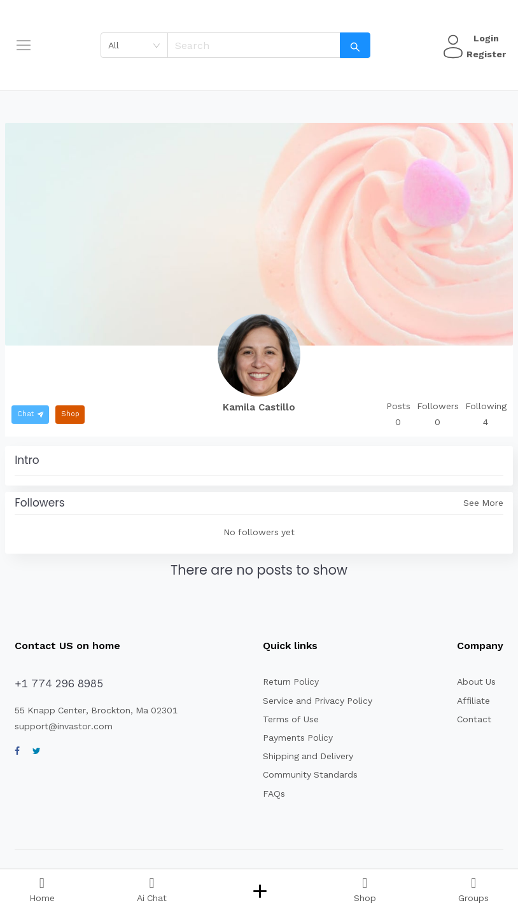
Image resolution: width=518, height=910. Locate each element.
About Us (475, 681)
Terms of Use (285, 719)
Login (484, 38)
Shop (67, 413)
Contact (472, 719)
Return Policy (285, 681)
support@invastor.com (59, 726)
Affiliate (471, 701)
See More (484, 503)
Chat (29, 413)
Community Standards (303, 774)
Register (484, 54)
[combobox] (138, 45)
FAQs (270, 793)
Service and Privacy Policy (311, 701)
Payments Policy (292, 737)
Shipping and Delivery (302, 756)
